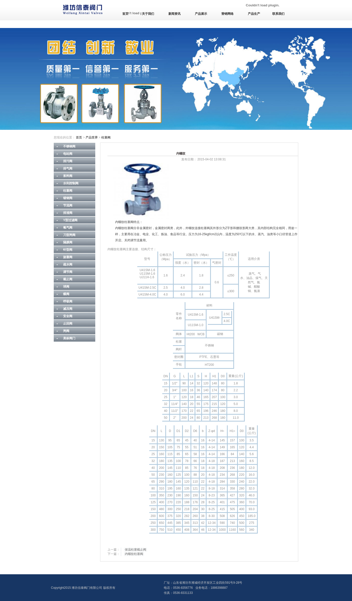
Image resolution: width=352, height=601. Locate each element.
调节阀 (67, 272)
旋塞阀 (67, 257)
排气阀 (67, 168)
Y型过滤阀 (70, 220)
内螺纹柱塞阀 (134, 554)
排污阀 (67, 161)
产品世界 (92, 137)
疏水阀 (67, 264)
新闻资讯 (174, 14)
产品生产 (254, 14)
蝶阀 (66, 294)
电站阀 (67, 154)
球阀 (66, 286)
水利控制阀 (71, 183)
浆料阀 (67, 176)
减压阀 (67, 309)
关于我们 (148, 14)
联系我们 (278, 14)
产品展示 (201, 14)
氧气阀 (67, 227)
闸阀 (66, 331)
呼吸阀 (67, 301)
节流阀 (67, 205)
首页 (125, 14)
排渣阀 (67, 213)
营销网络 (227, 14)
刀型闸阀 (69, 235)
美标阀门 (69, 338)
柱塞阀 (106, 137)
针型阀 (67, 249)
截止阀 (67, 279)
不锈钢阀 (69, 146)
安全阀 (67, 316)
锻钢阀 (67, 198)
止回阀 (67, 323)
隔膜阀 (67, 242)
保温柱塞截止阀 (135, 549)
